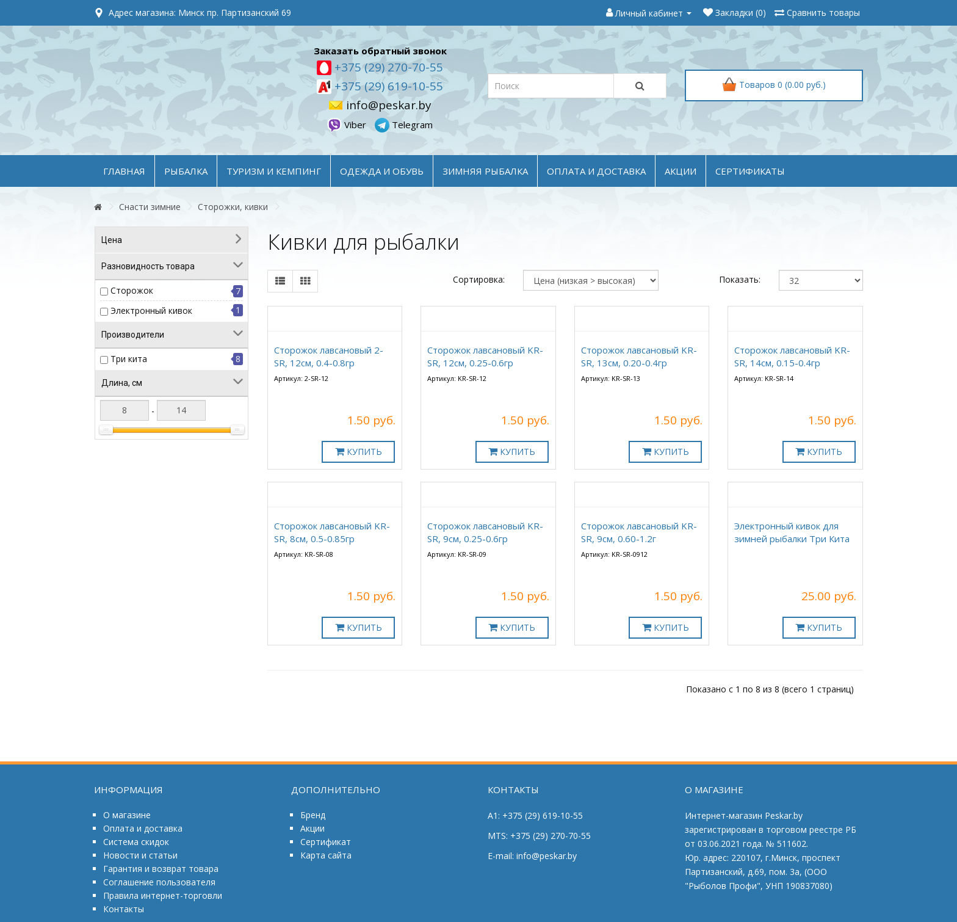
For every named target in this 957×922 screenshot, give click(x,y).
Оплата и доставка (142, 828)
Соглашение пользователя (159, 882)
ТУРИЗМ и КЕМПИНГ (273, 171)
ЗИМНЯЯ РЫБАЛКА (485, 171)
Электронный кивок (151, 310)
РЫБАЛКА (186, 171)
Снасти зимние (150, 206)
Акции (312, 828)
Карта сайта (326, 855)
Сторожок (131, 290)
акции (680, 171)
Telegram (404, 124)
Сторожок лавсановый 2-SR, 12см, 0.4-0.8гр (328, 356)
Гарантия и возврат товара (160, 868)
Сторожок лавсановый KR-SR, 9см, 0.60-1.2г (639, 532)
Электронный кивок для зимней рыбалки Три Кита (792, 532)
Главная (124, 171)
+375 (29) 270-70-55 (387, 67)
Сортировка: (479, 279)
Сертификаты (750, 171)
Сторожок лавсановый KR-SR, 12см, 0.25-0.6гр (485, 356)
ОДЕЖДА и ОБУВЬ (382, 171)
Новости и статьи (140, 855)
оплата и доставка (596, 171)
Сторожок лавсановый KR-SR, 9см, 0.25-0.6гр (485, 532)
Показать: (739, 279)
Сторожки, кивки (233, 206)
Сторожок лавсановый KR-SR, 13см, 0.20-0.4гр (639, 356)
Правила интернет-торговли (162, 895)
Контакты (123, 909)
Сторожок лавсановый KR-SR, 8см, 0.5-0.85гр (332, 532)
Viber (348, 124)
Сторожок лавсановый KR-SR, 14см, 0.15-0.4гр (792, 356)
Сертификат (325, 842)
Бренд (312, 815)
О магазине (127, 815)
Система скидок (136, 842)
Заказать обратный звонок (380, 51)
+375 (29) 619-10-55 (387, 86)
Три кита (128, 359)
